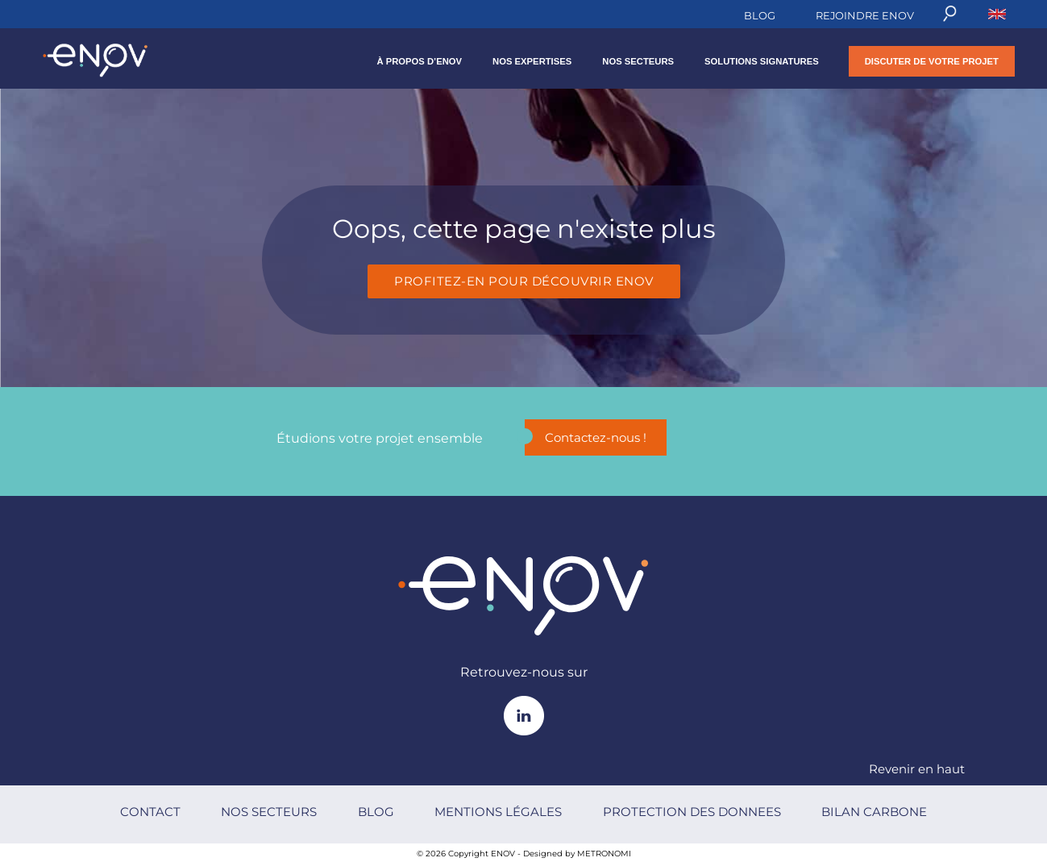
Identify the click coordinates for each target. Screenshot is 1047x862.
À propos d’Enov (419, 61)
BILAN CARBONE (874, 811)
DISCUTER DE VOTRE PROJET (932, 61)
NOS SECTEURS (638, 61)
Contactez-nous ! (585, 436)
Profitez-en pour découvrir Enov (524, 281)
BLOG (759, 15)
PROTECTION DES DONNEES (692, 811)
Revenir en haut (917, 769)
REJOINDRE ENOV (865, 15)
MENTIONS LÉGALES (498, 811)
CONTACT (150, 811)
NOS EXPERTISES (531, 61)
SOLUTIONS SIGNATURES (761, 61)
